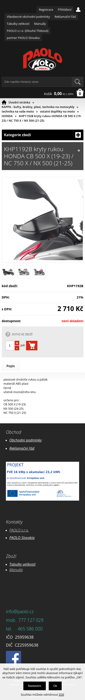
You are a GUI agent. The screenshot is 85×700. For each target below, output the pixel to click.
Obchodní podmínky (25, 440)
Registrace (46, 10)
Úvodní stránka (19, 102)
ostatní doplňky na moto (57, 111)
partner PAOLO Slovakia (23, 38)
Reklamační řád (65, 17)
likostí (30, 564)
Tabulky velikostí (18, 24)
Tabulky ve (17, 564)
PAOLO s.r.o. (19, 530)
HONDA (7, 116)
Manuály (40, 24)
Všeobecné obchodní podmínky (28, 17)
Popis (11, 366)
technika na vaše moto (18, 111)
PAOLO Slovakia (21, 537)
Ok (55, 685)
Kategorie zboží (42, 135)
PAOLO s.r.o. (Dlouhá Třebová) (27, 31)
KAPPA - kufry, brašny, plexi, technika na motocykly (38, 107)
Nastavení (34, 685)
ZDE (61, 694)
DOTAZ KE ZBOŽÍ (22, 334)
